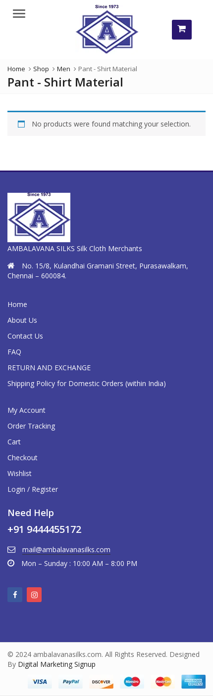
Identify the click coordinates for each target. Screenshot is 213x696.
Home (17, 304)
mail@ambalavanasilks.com (66, 549)
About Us (22, 320)
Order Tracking (31, 426)
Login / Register (32, 489)
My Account (26, 410)
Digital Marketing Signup (57, 664)
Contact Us (25, 336)
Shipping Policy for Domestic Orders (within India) (86, 383)
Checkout (22, 457)
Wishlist (19, 473)
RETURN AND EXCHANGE (49, 367)
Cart (14, 441)
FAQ (14, 351)
